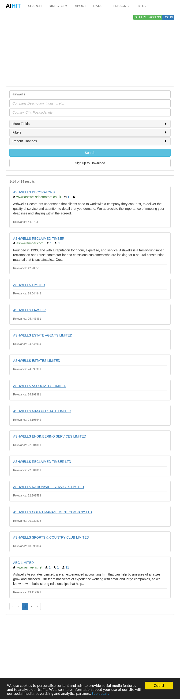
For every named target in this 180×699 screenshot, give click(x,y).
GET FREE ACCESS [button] (148, 17)
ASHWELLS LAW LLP (29, 310)
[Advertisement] (90, 49)
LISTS (142, 6)
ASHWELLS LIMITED (29, 285)
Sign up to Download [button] (90, 163)
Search (90, 153)
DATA (97, 6)
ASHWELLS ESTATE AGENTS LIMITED (42, 335)
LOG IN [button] (168, 17)
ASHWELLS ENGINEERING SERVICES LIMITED (49, 436)
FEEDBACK (119, 6)
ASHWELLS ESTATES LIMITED (36, 360)
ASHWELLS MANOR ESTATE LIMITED (42, 411)
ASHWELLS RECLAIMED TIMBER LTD (42, 462)
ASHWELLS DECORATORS (34, 192)
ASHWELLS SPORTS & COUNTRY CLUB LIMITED (51, 537)
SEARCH (34, 6)
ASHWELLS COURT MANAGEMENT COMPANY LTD (52, 512)
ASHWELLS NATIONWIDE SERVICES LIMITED (48, 487)
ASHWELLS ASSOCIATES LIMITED (39, 386)
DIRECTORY (58, 6)
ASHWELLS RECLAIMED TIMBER (38, 238)
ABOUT (80, 6)
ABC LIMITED (23, 563)
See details (100, 693)
